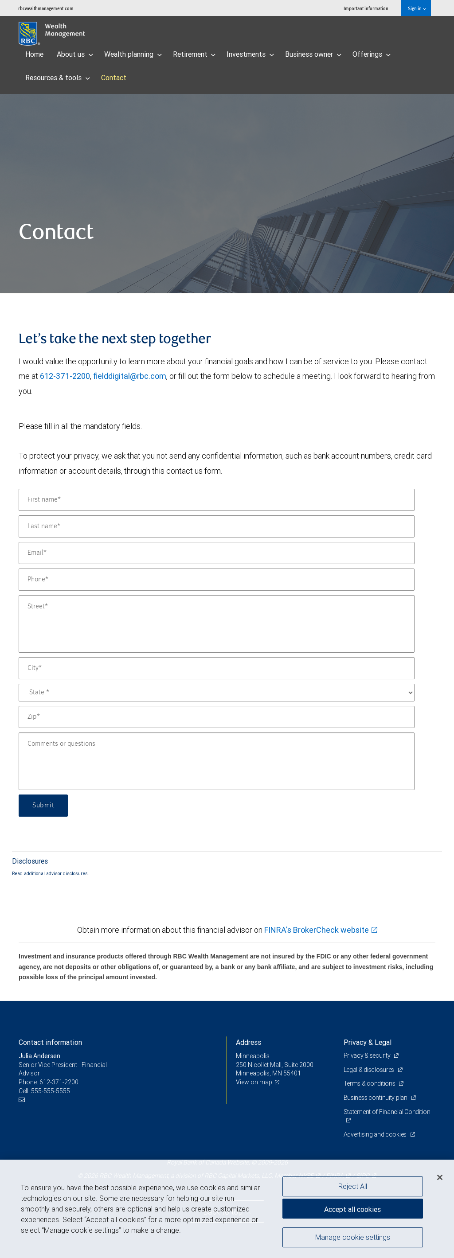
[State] (217, 692)
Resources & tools (57, 77)
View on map (254, 1082)
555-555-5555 (50, 1091)
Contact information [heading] (50, 1042)
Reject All (352, 1186)
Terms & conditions (370, 1083)
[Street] (217, 624)
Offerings (371, 54)
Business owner (313, 54)
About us (75, 54)
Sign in (417, 8)
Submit (43, 805)
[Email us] (23, 1099)
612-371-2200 (65, 376)
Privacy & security (368, 1055)
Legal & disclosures (369, 1070)
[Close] (440, 1177)
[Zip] (217, 717)
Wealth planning (133, 54)
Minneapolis (253, 1056)
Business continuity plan (376, 1098)
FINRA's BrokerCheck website (316, 930)
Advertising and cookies (376, 1134)
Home (34, 54)
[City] (217, 668)
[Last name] (217, 526)
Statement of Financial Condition (387, 1112)
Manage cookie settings (352, 1237)
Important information (366, 8)
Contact (113, 77)
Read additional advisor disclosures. (50, 873)
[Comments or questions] (217, 761)
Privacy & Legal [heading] (367, 1042)
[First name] (217, 500)
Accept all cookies (352, 1209)
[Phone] (217, 580)
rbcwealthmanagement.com (46, 8)
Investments (250, 54)
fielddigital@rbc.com (129, 376)
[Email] (217, 553)
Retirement (194, 54)
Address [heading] (248, 1042)
